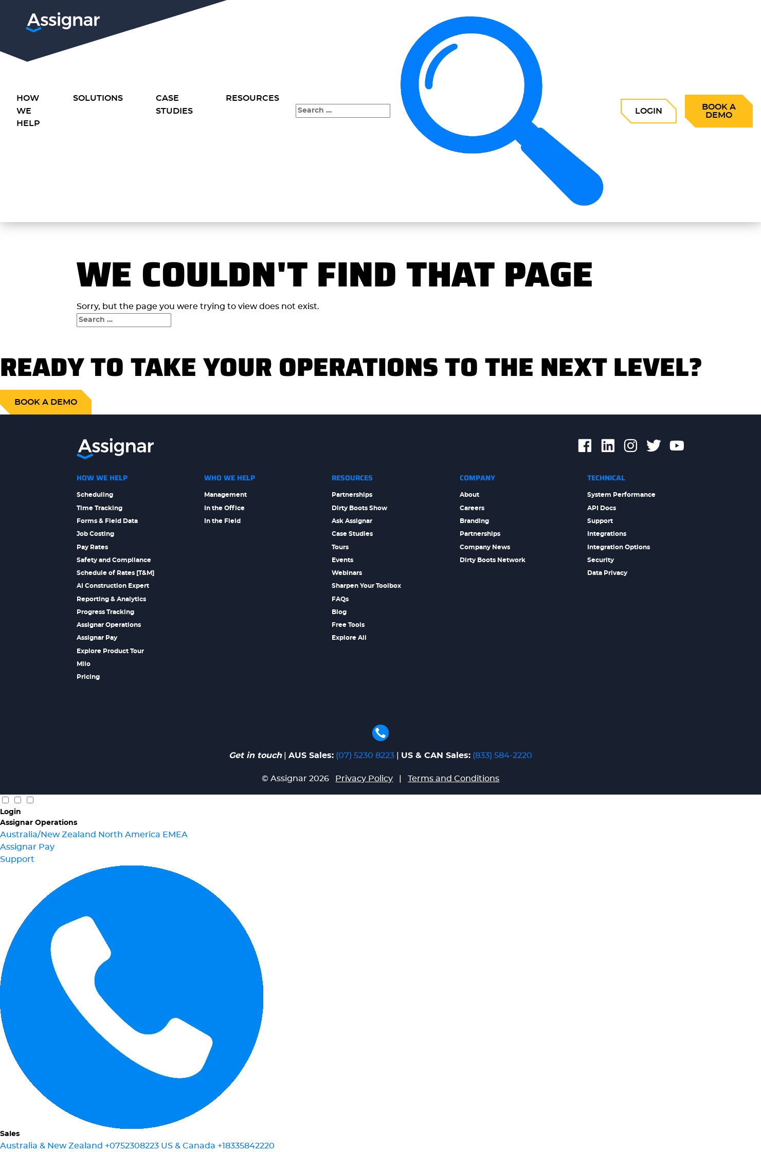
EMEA (175, 835)
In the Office (224, 508)
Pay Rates (92, 547)
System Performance (621, 495)
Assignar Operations (109, 625)
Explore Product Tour (110, 651)
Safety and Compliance (114, 560)
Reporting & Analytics (111, 599)
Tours (340, 547)
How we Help (28, 111)
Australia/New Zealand (49, 835)
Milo (83, 664)
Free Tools (348, 625)
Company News (485, 547)
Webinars (347, 573)
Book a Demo (719, 111)
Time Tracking (99, 508)
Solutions (98, 98)
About (469, 495)
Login (648, 111)
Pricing (88, 677)
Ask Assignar (352, 521)
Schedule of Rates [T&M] (115, 573)
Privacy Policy (364, 779)
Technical (606, 477)
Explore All (349, 638)
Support (600, 521)
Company (477, 477)
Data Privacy (607, 573)
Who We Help (229, 477)
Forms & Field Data (107, 521)
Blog (339, 612)
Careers (472, 508)
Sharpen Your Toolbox (366, 586)
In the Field (222, 521)
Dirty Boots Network (493, 560)
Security (600, 560)
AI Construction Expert (113, 586)
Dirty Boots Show (359, 508)
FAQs (340, 599)
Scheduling (95, 495)
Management (225, 495)
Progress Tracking (105, 612)
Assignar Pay (97, 638)
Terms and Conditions (453, 779)
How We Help (102, 477)
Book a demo (45, 402)
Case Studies (174, 104)
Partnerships (352, 495)
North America (130, 835)
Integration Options (618, 547)
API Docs (601, 508)
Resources (252, 98)
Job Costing (95, 534)
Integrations (606, 534)
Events (342, 560)
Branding (474, 521)
